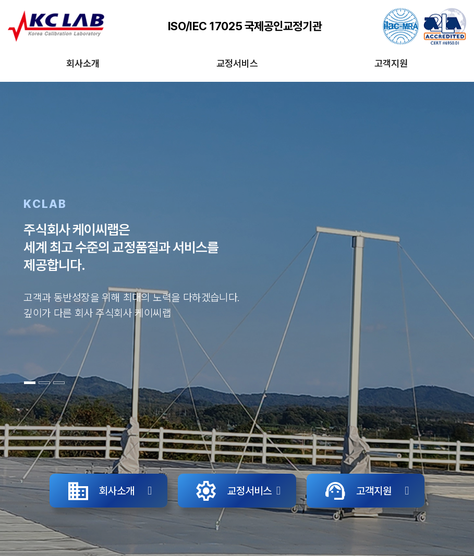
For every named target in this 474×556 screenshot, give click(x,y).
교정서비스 (237, 63)
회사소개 (83, 63)
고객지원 (391, 63)
